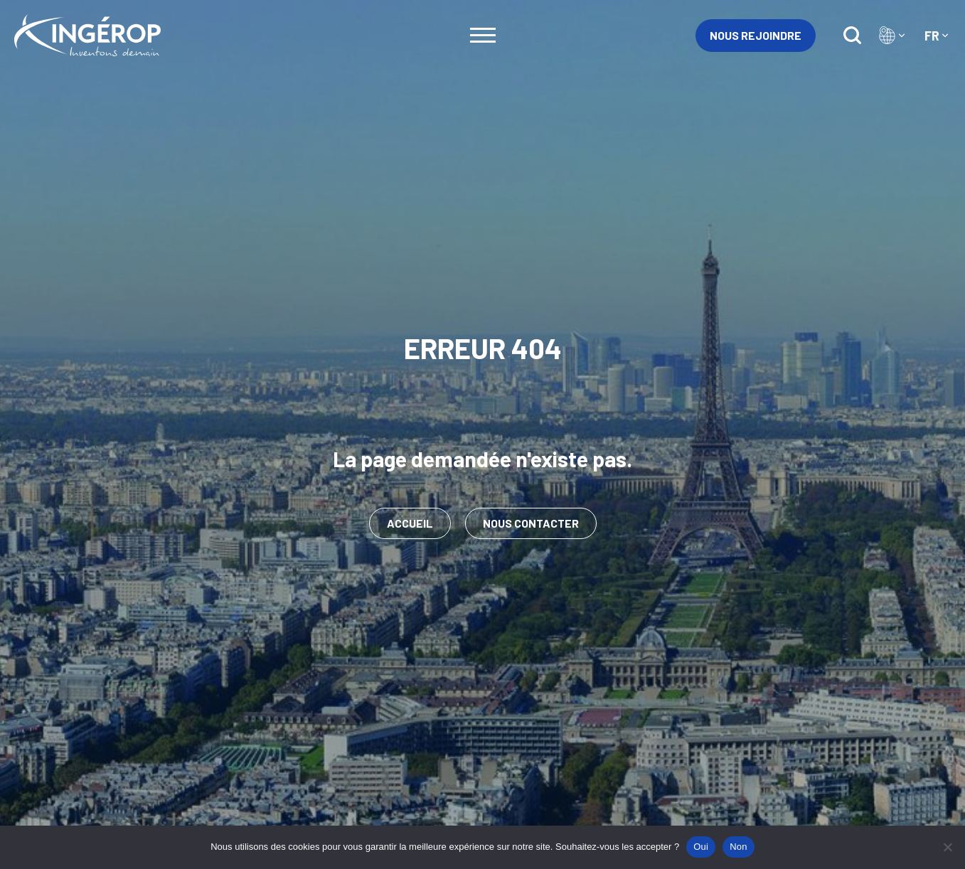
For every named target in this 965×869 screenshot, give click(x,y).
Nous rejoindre (755, 35)
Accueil (410, 523)
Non (738, 846)
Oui (700, 846)
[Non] (947, 847)
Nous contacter (531, 523)
